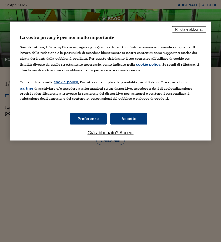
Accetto (129, 119)
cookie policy (148, 64)
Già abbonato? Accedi (111, 132)
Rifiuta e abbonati (189, 29)
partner (26, 88)
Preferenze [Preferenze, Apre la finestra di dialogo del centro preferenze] (88, 119)
